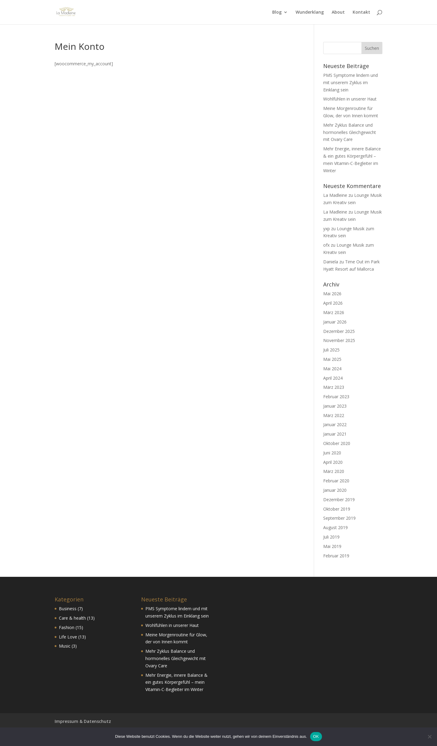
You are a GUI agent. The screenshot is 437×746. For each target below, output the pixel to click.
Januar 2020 (335, 490)
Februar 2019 (336, 556)
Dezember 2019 (339, 499)
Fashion (66, 627)
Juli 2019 (331, 537)
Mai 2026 (332, 293)
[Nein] (429, 737)
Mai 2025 (332, 359)
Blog (277, 12)
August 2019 (335, 527)
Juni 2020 (332, 453)
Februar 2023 (336, 396)
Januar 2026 (335, 322)
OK (316, 736)
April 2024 (333, 378)
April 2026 (333, 303)
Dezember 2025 (339, 331)
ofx (326, 245)
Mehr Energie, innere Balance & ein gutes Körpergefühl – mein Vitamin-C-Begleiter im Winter (176, 682)
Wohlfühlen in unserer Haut (350, 99)
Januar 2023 (335, 406)
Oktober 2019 (336, 509)
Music (64, 646)
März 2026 (333, 312)
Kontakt (361, 12)
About (338, 12)
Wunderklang (310, 12)
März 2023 (333, 387)
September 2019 (339, 518)
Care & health (72, 618)
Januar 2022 (335, 424)
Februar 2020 (336, 481)
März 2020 (333, 471)
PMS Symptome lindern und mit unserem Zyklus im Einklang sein (350, 82)
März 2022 (333, 415)
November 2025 (339, 340)
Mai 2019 (332, 546)
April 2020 (333, 462)
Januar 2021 (335, 434)
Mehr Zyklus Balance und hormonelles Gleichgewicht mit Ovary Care (349, 132)
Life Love (68, 637)
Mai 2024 (332, 368)
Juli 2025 (331, 350)
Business (67, 608)
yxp (326, 228)
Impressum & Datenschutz (83, 721)
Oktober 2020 (336, 443)
